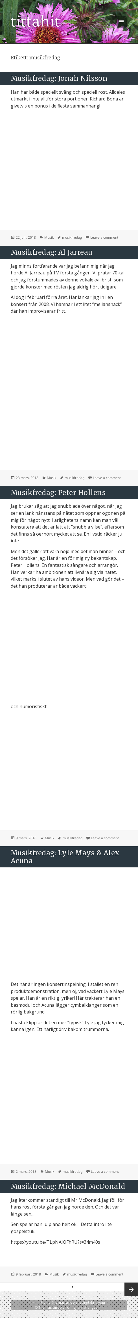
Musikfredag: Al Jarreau (52, 252)
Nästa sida (131, 1289)
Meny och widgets (121, 27)
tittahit (35, 21)
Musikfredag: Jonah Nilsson (59, 78)
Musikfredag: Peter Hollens (58, 492)
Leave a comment (104, 237)
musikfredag (72, 237)
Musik (49, 237)
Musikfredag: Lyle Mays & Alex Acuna (65, 857)
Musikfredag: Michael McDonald (68, 1186)
